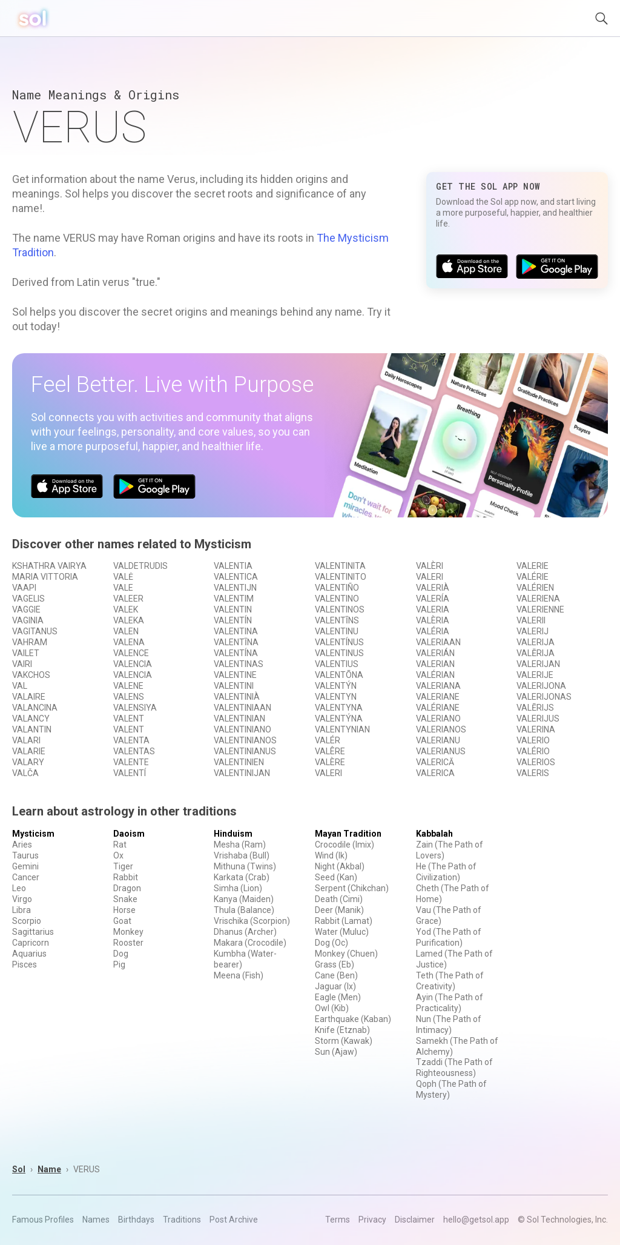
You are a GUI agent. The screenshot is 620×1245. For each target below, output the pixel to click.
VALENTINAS (238, 664)
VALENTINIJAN (242, 773)
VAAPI (24, 588)
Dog (120, 953)
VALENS (128, 697)
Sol (18, 1169)
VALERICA (435, 773)
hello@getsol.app (476, 1219)
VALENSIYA (135, 707)
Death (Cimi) (339, 899)
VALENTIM (234, 598)
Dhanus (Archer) (245, 932)
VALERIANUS (441, 751)
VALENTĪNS (337, 620)
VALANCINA (35, 707)
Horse (124, 910)
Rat (120, 844)
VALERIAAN (438, 642)
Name (49, 1169)
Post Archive (233, 1219)
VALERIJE (534, 675)
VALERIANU (438, 740)
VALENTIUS (336, 664)
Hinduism (233, 833)
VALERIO (533, 740)
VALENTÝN (336, 686)
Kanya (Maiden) (244, 899)
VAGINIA (28, 620)
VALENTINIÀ (237, 697)
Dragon (127, 888)
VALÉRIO (533, 751)
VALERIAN (435, 664)
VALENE (128, 686)
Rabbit (125, 877)
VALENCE (131, 653)
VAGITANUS (35, 631)
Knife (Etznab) (342, 1030)
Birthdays (136, 1219)
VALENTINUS (339, 653)
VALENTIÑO (337, 588)
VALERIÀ (432, 588)
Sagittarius (33, 932)
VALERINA (535, 729)
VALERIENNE (540, 609)
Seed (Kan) (336, 877)
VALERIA (432, 609)
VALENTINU (336, 631)
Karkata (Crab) (241, 877)
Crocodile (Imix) (344, 844)
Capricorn (30, 943)
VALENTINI (234, 686)
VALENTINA (236, 631)
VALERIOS (535, 762)
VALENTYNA (339, 707)
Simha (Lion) (238, 888)
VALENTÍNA (236, 653)
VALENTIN (233, 609)
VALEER (128, 598)
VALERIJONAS (544, 697)
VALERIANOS (441, 729)
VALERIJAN (538, 664)
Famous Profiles (43, 1219)
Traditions (182, 1219)
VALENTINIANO (242, 729)
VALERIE (532, 566)
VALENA (129, 642)
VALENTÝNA (339, 718)
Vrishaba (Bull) (241, 855)
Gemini (25, 866)
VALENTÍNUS (339, 642)
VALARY (28, 762)
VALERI (328, 773)
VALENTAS (134, 751)
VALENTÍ (129, 773)
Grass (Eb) (334, 964)
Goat (122, 921)
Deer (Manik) (339, 910)
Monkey (128, 932)
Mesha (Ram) (240, 844)
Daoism (129, 833)
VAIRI (22, 664)
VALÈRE (330, 762)
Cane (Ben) (336, 975)
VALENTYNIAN (342, 729)
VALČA (25, 773)
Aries (22, 844)
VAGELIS (28, 598)
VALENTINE (235, 675)
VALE (123, 588)
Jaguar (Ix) (335, 986)
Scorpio (26, 921)
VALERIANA (438, 686)
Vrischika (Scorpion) (252, 921)
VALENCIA (132, 664)
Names (96, 1219)
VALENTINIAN (239, 718)
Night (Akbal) (339, 866)
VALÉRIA (432, 631)
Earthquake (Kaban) (353, 1019)
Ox (118, 855)
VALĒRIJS (535, 707)
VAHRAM (29, 642)
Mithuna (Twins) (245, 866)
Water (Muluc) (342, 932)
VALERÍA (432, 598)
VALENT (128, 718)
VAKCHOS (31, 675)
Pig (119, 964)
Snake (125, 899)
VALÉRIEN (535, 588)
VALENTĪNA (236, 642)
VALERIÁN (435, 653)
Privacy (372, 1219)
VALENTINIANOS (245, 740)
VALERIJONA (541, 686)
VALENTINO (337, 598)
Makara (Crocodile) (250, 943)
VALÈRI (429, 566)
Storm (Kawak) (343, 1041)
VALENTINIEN (239, 762)
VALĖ (123, 577)
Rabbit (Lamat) (343, 921)
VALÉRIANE (438, 707)
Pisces (24, 964)
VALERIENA (538, 598)
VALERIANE (438, 697)
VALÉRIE (532, 577)
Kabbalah (434, 833)
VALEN (126, 631)
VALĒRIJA (535, 653)
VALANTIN (31, 729)
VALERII (531, 620)
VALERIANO (438, 718)
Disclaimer (415, 1219)
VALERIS (532, 773)
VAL (19, 686)
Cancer (25, 877)
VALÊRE (330, 751)
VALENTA (131, 740)
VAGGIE (26, 609)
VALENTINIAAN (242, 707)
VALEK (125, 609)
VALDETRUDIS (140, 566)
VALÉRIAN (435, 675)
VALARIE (28, 751)
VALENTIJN (235, 588)
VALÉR (327, 740)
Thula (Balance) (244, 910)
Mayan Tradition (348, 833)
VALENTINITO (340, 577)
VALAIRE (28, 697)
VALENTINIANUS (245, 751)
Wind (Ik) (331, 855)
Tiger (123, 866)
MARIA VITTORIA (45, 577)
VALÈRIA (432, 620)
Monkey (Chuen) (346, 953)
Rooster (128, 943)
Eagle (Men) (338, 997)
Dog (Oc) (331, 943)
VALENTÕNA (339, 675)
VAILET (25, 653)
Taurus (25, 855)
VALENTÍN (233, 620)
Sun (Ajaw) (336, 1052)
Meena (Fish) (238, 975)
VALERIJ (532, 631)
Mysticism (33, 833)
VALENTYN (336, 697)
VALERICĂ (435, 762)
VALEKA (128, 620)
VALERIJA (535, 642)
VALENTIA (233, 566)
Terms (337, 1219)
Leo (19, 888)
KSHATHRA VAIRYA (49, 566)
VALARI (26, 740)
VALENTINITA (340, 566)
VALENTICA (236, 577)
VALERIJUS (537, 718)
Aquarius (29, 953)
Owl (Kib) (332, 1008)
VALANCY (31, 718)
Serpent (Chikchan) (352, 888)
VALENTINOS (339, 609)
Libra (21, 910)
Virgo (22, 899)
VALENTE (131, 762)
